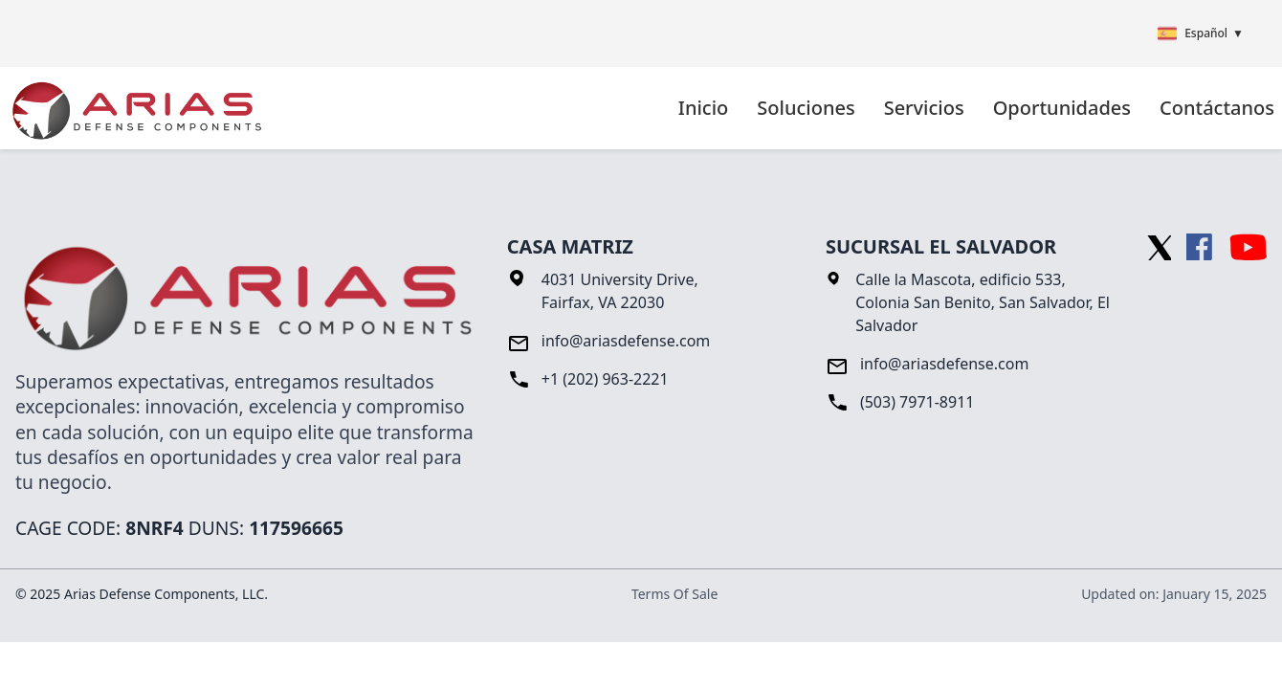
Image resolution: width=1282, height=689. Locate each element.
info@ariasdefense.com (626, 340)
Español (1201, 33)
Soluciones (805, 108)
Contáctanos (1217, 108)
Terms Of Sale (674, 594)
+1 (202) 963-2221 (605, 378)
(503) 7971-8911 (917, 401)
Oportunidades (1062, 108)
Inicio (703, 108)
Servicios (924, 108)
